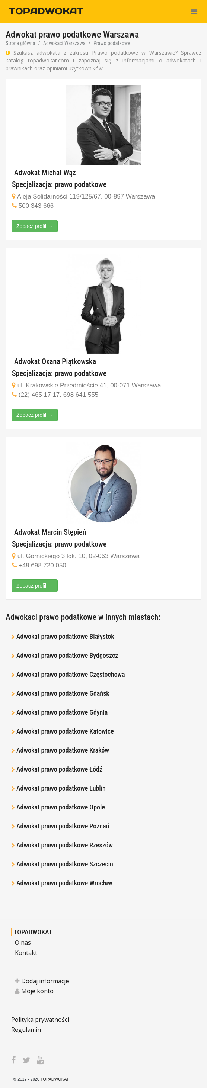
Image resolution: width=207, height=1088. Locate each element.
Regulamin (26, 1030)
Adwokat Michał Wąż (45, 172)
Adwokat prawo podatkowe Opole (60, 807)
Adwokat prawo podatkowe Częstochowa (70, 674)
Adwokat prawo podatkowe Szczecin (64, 864)
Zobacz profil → (34, 226)
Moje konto (34, 991)
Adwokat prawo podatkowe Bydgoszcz (67, 655)
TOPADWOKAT (33, 932)
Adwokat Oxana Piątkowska (55, 361)
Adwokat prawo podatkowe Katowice (65, 731)
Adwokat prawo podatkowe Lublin (61, 788)
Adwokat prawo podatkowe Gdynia (62, 712)
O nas (23, 943)
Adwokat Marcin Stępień (50, 532)
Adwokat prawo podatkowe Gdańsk (62, 693)
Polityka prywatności (40, 1019)
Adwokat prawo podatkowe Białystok (65, 636)
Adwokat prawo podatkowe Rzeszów (64, 845)
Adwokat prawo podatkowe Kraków (62, 750)
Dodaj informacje (42, 981)
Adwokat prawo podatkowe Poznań (62, 826)
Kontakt (26, 953)
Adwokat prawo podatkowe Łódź (59, 769)
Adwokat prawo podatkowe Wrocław (64, 883)
